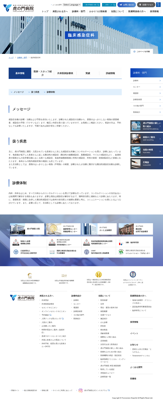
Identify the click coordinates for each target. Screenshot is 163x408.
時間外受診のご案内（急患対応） (53, 331)
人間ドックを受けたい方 (51, 319)
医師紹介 (136, 112)
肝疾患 (103, 326)
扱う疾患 (35, 92)
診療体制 (51, 92)
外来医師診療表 (65, 73)
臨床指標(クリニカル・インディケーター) (113, 360)
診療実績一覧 (105, 377)
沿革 (102, 304)
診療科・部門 (22, 58)
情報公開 (45, 390)
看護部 (135, 93)
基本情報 (19, 73)
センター (136, 87)
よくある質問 (57, 5)
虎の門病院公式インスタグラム (93, 390)
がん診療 (103, 322)
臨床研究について (139, 310)
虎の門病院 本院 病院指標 (110, 366)
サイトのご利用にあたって (62, 390)
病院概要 (103, 311)
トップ (11, 58)
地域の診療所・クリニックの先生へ (142, 301)
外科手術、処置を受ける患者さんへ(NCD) (54, 344)
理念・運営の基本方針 (109, 308)
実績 (88, 73)
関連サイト (15, 390)
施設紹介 (103, 319)
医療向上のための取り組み (110, 352)
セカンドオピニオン (49, 308)
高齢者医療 (104, 333)
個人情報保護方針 (30, 390)
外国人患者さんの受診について (54, 340)
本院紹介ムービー (107, 373)
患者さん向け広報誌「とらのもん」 (142, 350)
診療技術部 (137, 99)
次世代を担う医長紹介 (109, 344)
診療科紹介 (76, 296)
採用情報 (134, 322)
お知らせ (134, 345)
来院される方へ (46, 296)
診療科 (135, 81)
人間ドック (108, 5)
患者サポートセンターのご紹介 (54, 336)
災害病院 (103, 341)
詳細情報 (110, 73)
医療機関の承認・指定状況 (110, 355)
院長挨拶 (103, 300)
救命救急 (103, 330)
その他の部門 (138, 106)
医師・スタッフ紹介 (43, 73)
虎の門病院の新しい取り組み (111, 348)
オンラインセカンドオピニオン (54, 311)
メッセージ (19, 92)
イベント (134, 333)
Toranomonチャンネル (141, 356)
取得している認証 (107, 369)
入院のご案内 (47, 322)
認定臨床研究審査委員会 (142, 307)
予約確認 (45, 315)
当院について (104, 296)
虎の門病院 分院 (90, 5)
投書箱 (133, 379)
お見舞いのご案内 (49, 326)
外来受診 (45, 300)
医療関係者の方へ (138, 296)
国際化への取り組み (108, 337)
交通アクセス (105, 315)
